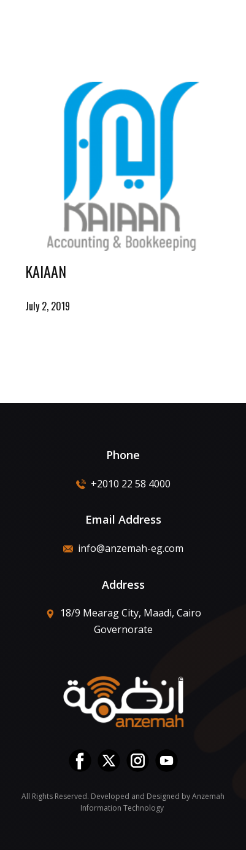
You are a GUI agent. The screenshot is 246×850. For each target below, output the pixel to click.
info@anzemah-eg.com (123, 548)
